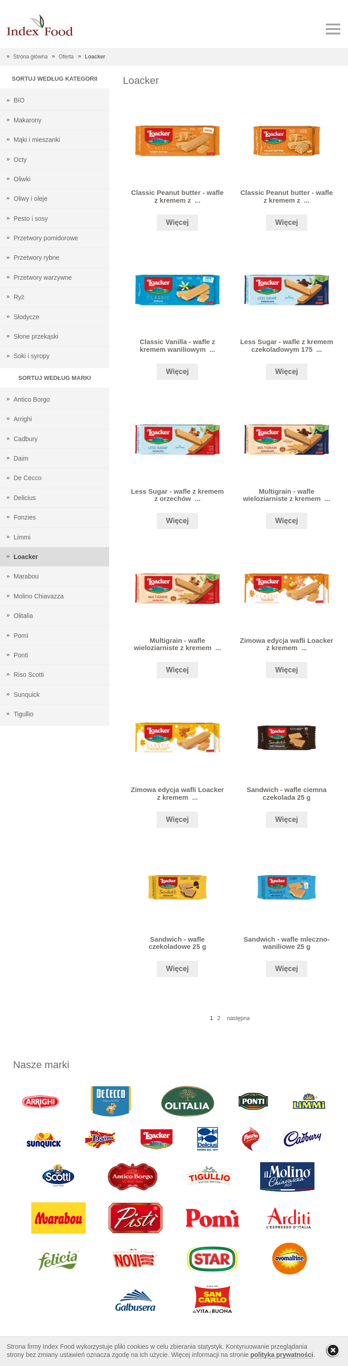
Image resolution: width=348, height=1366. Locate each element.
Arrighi (23, 419)
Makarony (27, 120)
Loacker (95, 56)
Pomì (21, 635)
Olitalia (23, 615)
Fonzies (25, 517)
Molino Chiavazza (39, 596)
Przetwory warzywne (43, 277)
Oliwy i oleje (31, 198)
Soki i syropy (31, 356)
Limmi (22, 537)
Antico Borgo (32, 399)
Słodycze (26, 317)
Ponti (21, 655)
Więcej (177, 222)
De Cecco (27, 477)
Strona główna (30, 56)
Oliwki (22, 179)
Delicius (25, 497)
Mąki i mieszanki (37, 139)
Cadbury (26, 438)
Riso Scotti (29, 674)
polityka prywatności (282, 1354)
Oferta (66, 56)
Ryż (19, 297)
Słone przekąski (36, 336)
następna (238, 1018)
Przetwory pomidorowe (46, 238)
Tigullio (24, 714)
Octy (20, 159)
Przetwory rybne (36, 257)
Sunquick (27, 694)
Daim (21, 458)
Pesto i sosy (31, 218)
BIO (19, 100)
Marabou (26, 576)
